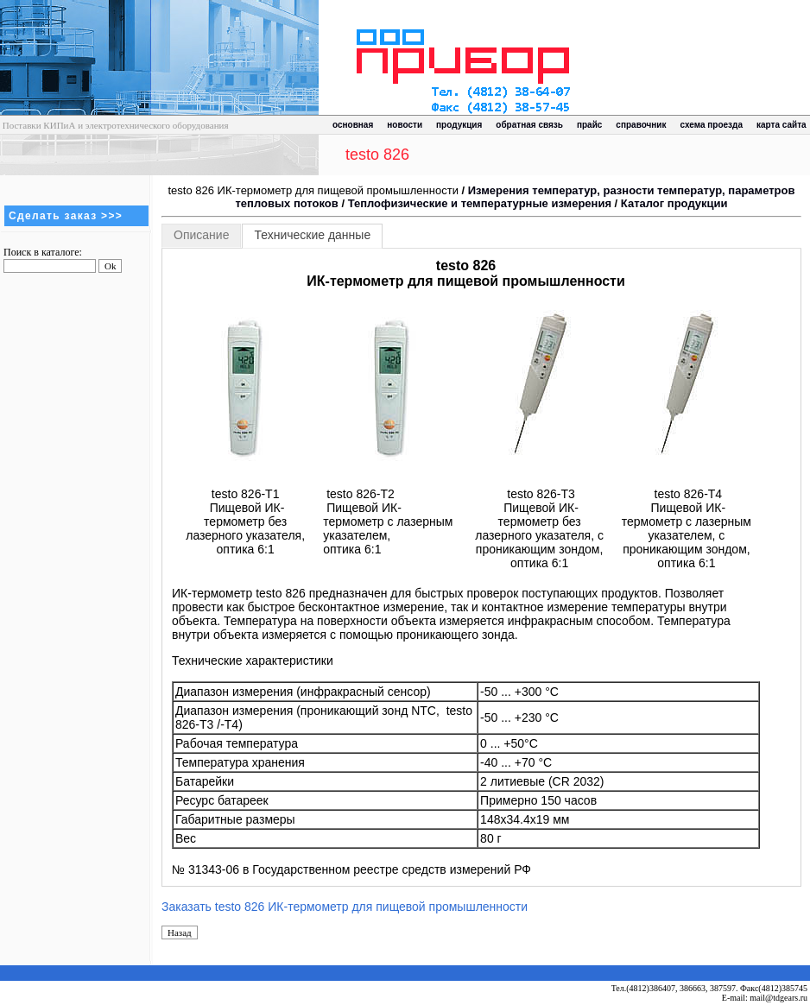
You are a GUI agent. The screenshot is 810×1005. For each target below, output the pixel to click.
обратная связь (529, 125)
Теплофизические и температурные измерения (479, 203)
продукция (459, 125)
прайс (589, 125)
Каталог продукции (674, 203)
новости (404, 125)
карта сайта (781, 125)
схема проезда (711, 125)
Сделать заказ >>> (66, 216)
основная (352, 125)
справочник (641, 125)
